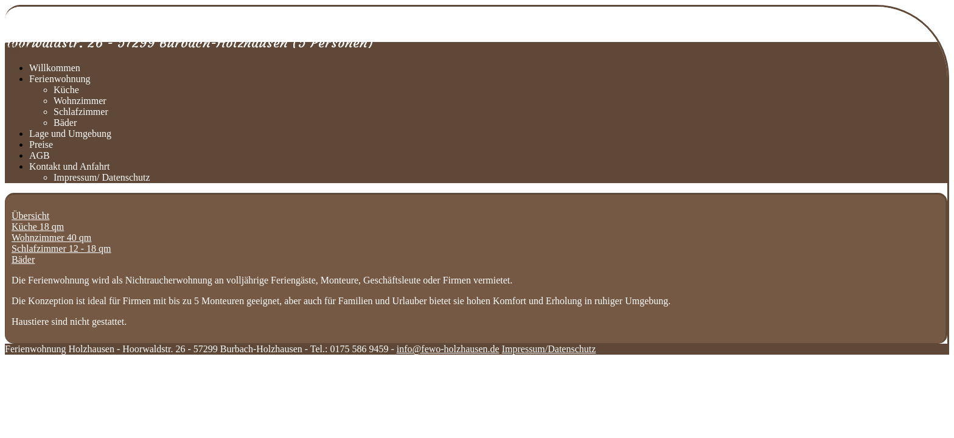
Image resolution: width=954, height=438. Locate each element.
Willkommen (54, 68)
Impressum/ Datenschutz (102, 177)
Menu (16, 47)
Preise (41, 144)
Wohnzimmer (80, 101)
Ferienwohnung (59, 79)
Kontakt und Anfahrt (69, 166)
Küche (66, 90)
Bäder (65, 122)
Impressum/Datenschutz (549, 349)
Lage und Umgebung (70, 133)
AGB (39, 155)
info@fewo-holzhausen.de (448, 349)
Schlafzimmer (81, 111)
